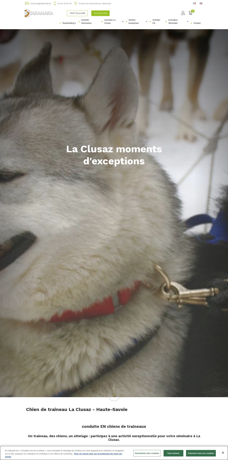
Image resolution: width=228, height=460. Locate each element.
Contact (197, 23)
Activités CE (156, 21)
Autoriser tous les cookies (201, 455)
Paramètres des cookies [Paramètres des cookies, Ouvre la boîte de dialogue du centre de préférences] (147, 455)
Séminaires (101, 13)
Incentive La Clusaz (113, 21)
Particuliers (77, 13)
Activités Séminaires (86, 21)
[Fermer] (222, 454)
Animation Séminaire (178, 21)
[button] (17, 213)
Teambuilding (69, 23)
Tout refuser (173, 455)
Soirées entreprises (138, 21)
